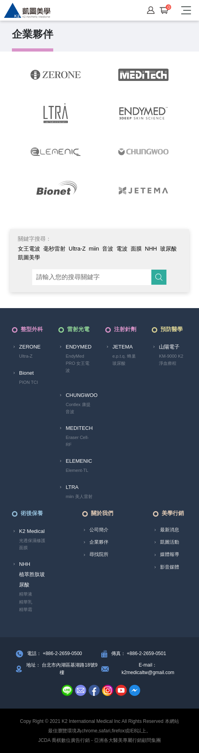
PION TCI (28, 382)
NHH (151, 248)
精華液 (25, 594)
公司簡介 (98, 530)
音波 (107, 248)
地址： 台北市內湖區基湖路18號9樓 (61, 668)
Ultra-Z (77, 248)
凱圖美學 (29, 257)
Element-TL (77, 470)
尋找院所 (98, 554)
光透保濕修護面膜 (32, 544)
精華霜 (25, 609)
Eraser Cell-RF (77, 441)
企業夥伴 (98, 542)
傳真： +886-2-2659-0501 (138, 653)
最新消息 (169, 530)
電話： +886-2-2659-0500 (54, 653)
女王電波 (29, 248)
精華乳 (25, 602)
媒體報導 (169, 554)
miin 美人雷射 (79, 496)
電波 (122, 248)
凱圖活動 (169, 542)
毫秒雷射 (54, 248)
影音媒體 (169, 567)
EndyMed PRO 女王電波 (77, 363)
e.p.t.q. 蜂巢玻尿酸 (124, 360)
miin (94, 248)
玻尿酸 (168, 248)
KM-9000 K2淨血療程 (171, 360)
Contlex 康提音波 (78, 408)
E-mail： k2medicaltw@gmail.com (148, 668)
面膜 (136, 248)
